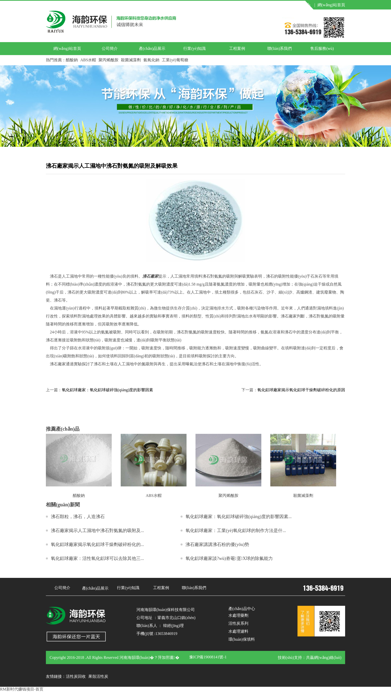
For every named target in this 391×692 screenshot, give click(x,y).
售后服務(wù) (322, 48)
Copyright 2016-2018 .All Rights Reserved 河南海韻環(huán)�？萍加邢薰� (114, 657)
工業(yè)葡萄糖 (175, 60)
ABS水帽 (88, 60)
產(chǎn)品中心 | (299, 5)
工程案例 (237, 48)
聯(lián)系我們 (279, 48)
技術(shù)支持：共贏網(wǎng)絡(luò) (309, 657)
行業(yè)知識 (194, 48)
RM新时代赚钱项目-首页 (21, 689)
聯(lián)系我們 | (267, 5)
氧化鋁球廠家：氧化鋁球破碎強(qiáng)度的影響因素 (107, 390)
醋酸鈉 (72, 60)
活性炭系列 (238, 623)
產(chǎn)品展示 (152, 48)
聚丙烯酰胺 (108, 60)
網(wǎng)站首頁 (331, 5)
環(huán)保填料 (241, 639)
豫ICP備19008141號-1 (208, 657)
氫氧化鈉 (151, 60)
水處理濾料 (238, 631)
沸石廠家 (150, 276)
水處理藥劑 (238, 615)
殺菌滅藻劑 (131, 60)
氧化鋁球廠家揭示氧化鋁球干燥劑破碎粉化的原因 (301, 390)
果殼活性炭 (98, 676)
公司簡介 (110, 48)
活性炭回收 (76, 676)
